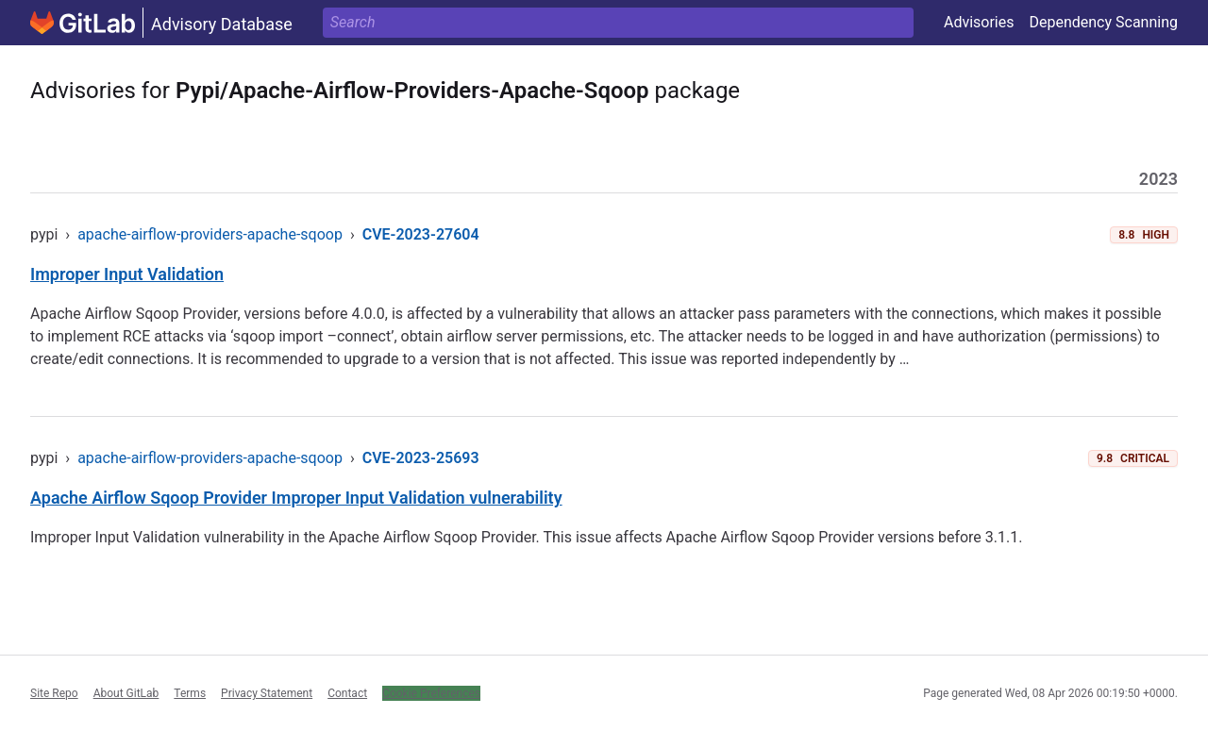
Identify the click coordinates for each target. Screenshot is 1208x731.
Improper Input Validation (127, 274)
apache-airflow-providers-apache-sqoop (210, 234)
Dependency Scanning (1103, 22)
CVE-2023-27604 (420, 234)
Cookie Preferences (431, 693)
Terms (190, 693)
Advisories (979, 22)
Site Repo (54, 693)
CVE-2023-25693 (420, 458)
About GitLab (126, 693)
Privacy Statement (266, 693)
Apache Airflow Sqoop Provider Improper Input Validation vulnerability (296, 497)
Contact (347, 693)
